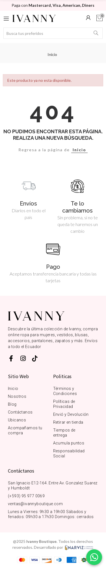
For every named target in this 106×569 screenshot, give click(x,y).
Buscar (96, 33)
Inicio (79, 149)
